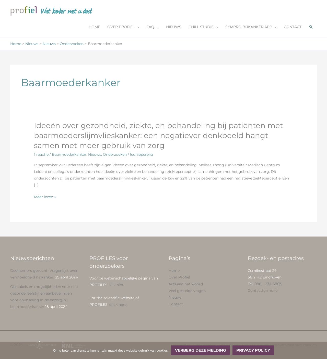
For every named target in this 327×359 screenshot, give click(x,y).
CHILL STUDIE (201, 27)
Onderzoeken (115, 155)
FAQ (150, 27)
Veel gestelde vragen (187, 290)
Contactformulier (263, 290)
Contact (176, 304)
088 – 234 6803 (268, 284)
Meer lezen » (45, 197)
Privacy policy (253, 350)
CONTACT (292, 27)
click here (117, 304)
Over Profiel (179, 277)
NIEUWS (173, 27)
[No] (320, 350)
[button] (311, 27)
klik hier (116, 285)
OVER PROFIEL (121, 27)
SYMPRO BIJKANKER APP (248, 27)
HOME (94, 27)
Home (174, 270)
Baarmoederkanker (69, 155)
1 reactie (41, 155)
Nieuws (94, 155)
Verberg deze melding (200, 350)
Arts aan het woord (186, 284)
